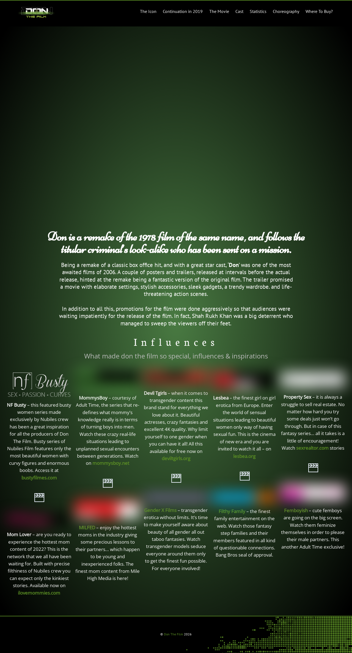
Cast (239, 11)
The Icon (148, 11)
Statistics (258, 11)
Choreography (286, 11)
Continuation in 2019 (183, 11)
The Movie (219, 11)
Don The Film (173, 634)
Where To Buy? (319, 11)
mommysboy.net (110, 463)
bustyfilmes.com (39, 477)
